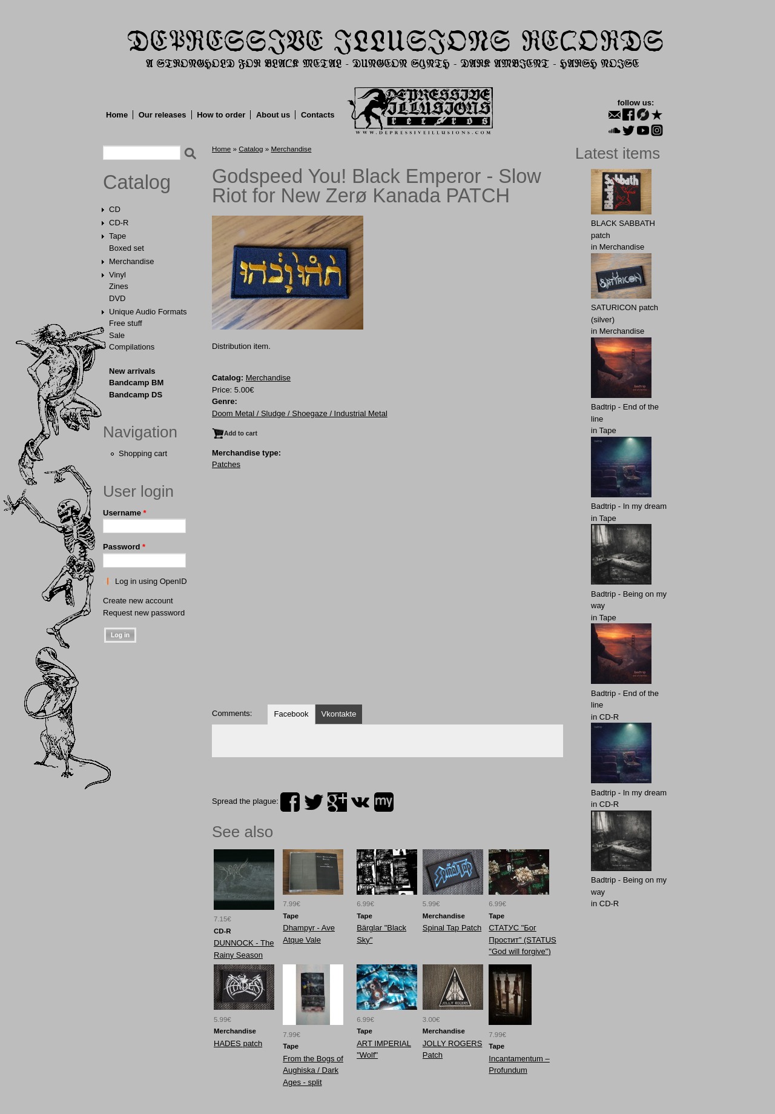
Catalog (137, 182)
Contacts (318, 114)
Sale (117, 335)
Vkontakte (339, 713)
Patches (226, 464)
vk (360, 802)
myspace (384, 802)
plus (337, 802)
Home (117, 114)
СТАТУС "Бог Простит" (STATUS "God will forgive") (522, 939)
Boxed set (126, 248)
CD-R (119, 222)
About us (273, 114)
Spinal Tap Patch (452, 927)
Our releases (162, 114)
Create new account (138, 600)
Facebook (291, 713)
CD (114, 209)
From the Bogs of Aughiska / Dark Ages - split (313, 1070)
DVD (117, 298)
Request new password (144, 612)
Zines (118, 286)
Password (124, 546)
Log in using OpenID (151, 581)
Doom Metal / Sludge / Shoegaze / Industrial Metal (300, 413)
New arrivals (132, 371)
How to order (221, 114)
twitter (313, 802)
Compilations (131, 346)
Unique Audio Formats (148, 311)
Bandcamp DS (135, 394)
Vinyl (117, 274)
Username (125, 512)
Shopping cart (143, 453)
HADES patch (238, 1043)
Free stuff (125, 323)
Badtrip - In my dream (629, 506)
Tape (117, 235)
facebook (290, 802)
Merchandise (131, 261)
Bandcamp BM (136, 382)
